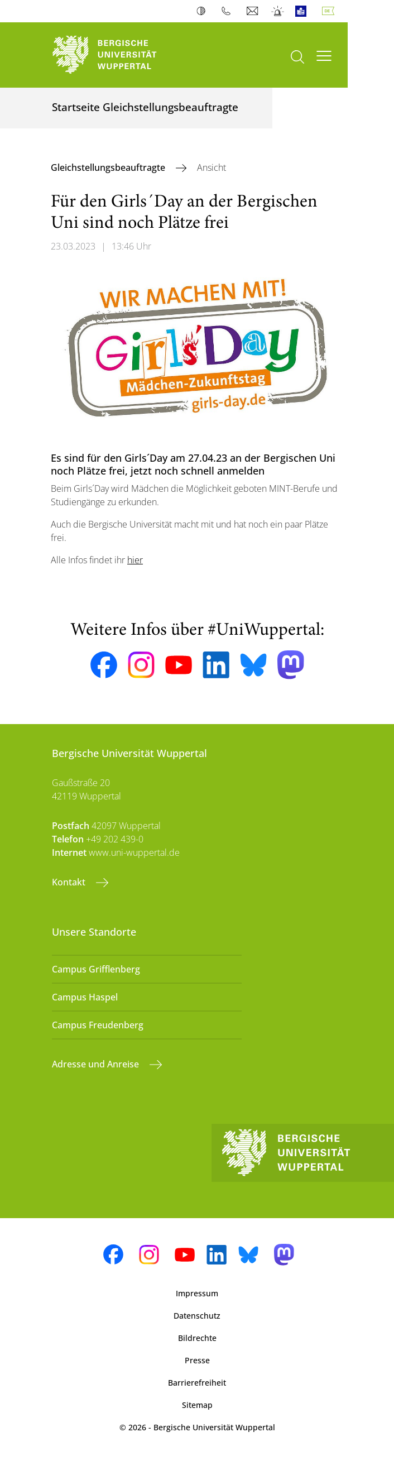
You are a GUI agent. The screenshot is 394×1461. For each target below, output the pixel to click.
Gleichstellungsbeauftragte (109, 167)
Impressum (197, 1293)
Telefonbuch (229, 11)
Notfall (278, 11)
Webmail (254, 11)
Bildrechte (197, 1338)
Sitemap (197, 1405)
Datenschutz (197, 1315)
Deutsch (330, 11)
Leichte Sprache (303, 11)
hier (135, 560)
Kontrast (203, 11)
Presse (197, 1360)
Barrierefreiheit (197, 1382)
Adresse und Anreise (96, 1064)
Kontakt (70, 882)
